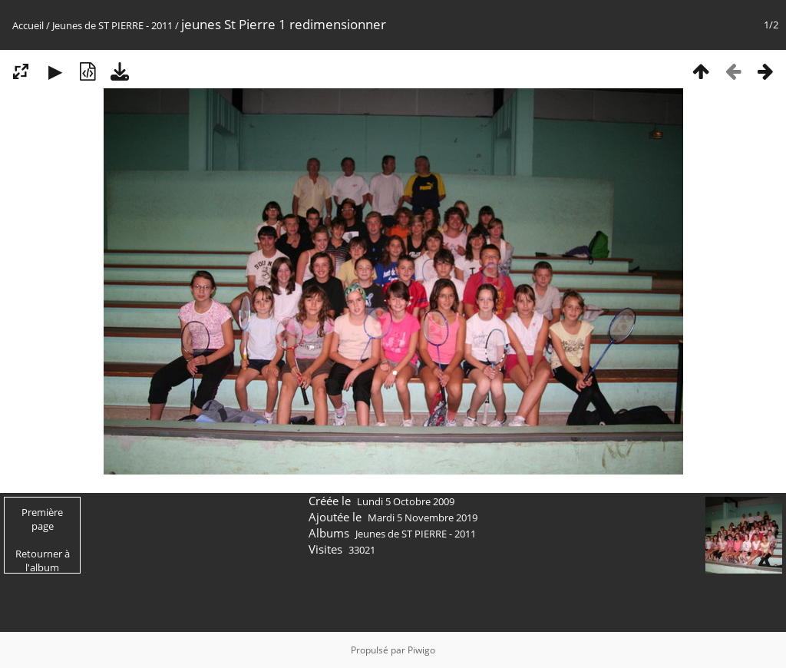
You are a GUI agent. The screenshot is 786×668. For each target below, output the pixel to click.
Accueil (28, 25)
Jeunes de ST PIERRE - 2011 (112, 25)
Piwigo (421, 649)
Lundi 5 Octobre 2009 (405, 501)
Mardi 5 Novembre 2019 (422, 517)
